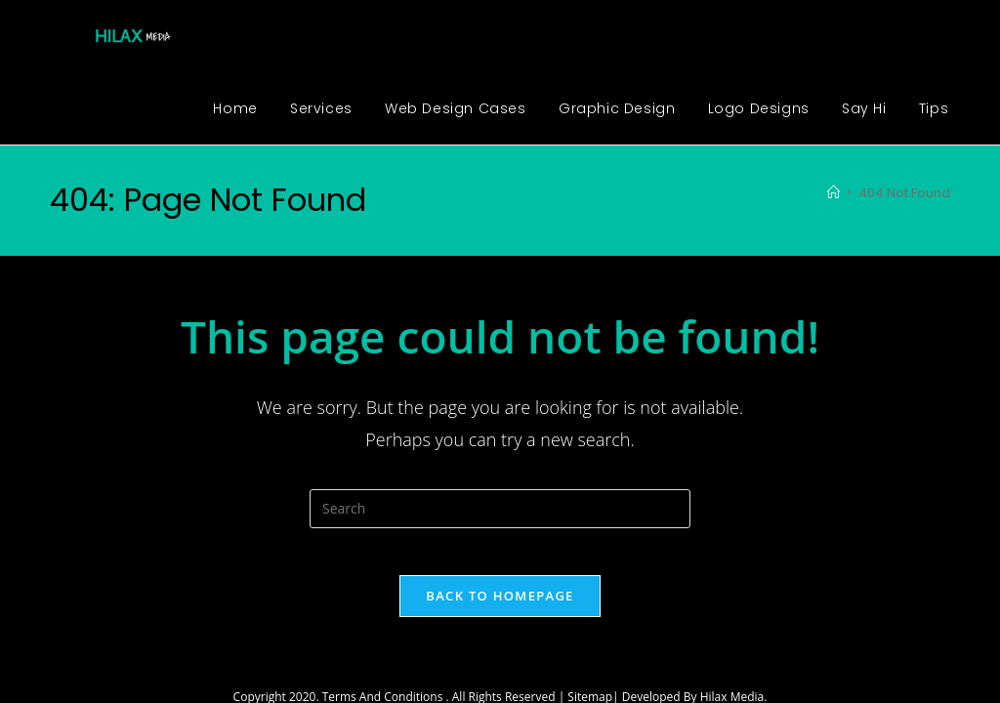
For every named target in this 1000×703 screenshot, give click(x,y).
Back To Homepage (499, 607)
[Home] (833, 193)
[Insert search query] (500, 508)
